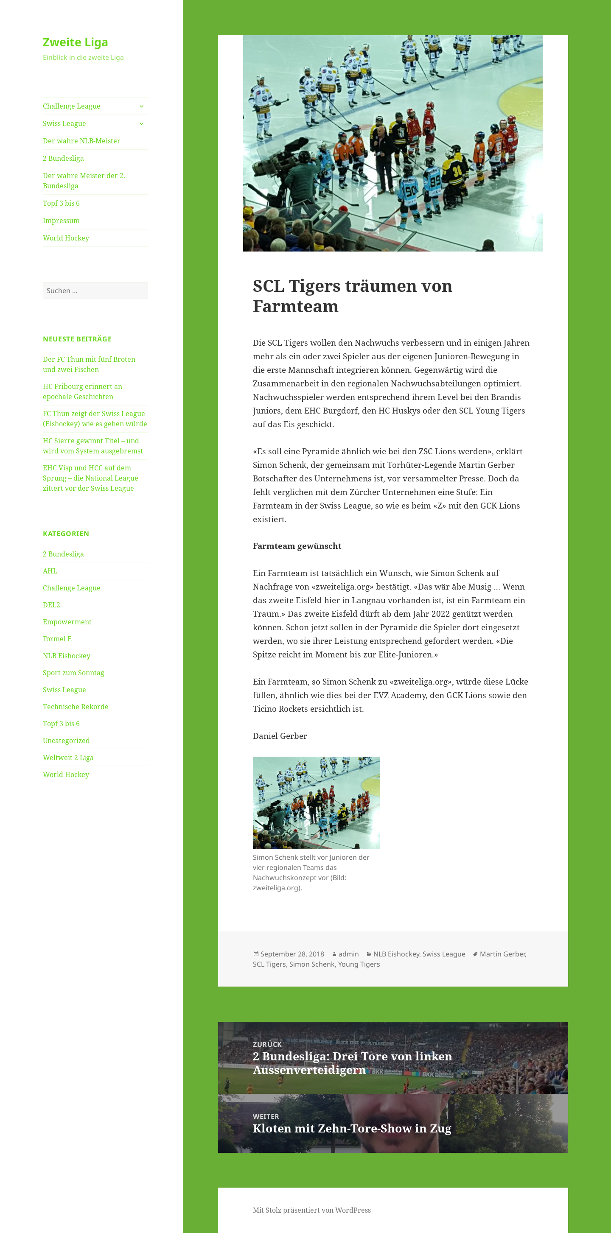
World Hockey (66, 238)
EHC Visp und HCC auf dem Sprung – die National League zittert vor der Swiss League (90, 478)
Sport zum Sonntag (73, 672)
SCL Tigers (269, 964)
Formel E (57, 638)
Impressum (61, 220)
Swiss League (64, 123)
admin (349, 954)
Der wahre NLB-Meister (82, 140)
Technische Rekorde (76, 706)
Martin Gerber (502, 954)
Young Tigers (359, 964)
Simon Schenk (312, 964)
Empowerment (67, 621)
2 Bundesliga (63, 158)
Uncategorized (66, 740)
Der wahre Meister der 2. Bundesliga (84, 180)
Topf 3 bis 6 (61, 203)
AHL (50, 571)
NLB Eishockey (66, 655)
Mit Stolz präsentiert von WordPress (312, 1210)
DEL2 (51, 605)
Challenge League (72, 106)
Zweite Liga (75, 42)
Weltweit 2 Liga (68, 757)
